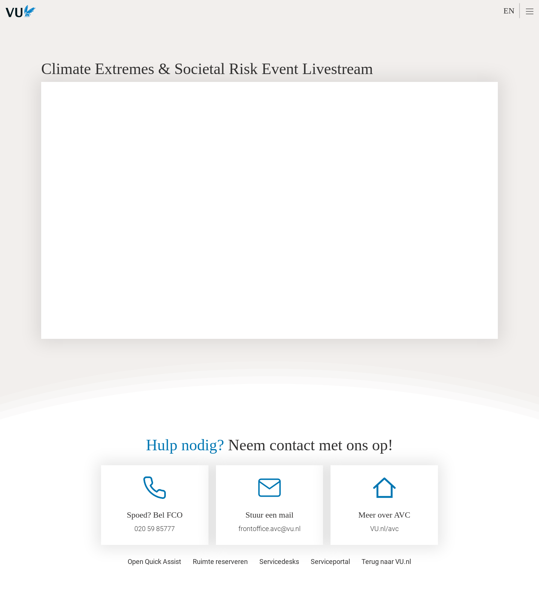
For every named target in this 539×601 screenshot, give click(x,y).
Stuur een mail (269, 514)
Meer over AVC (384, 514)
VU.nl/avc (384, 529)
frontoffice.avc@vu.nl (269, 529)
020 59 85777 (154, 529)
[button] (529, 11)
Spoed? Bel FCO (155, 514)
